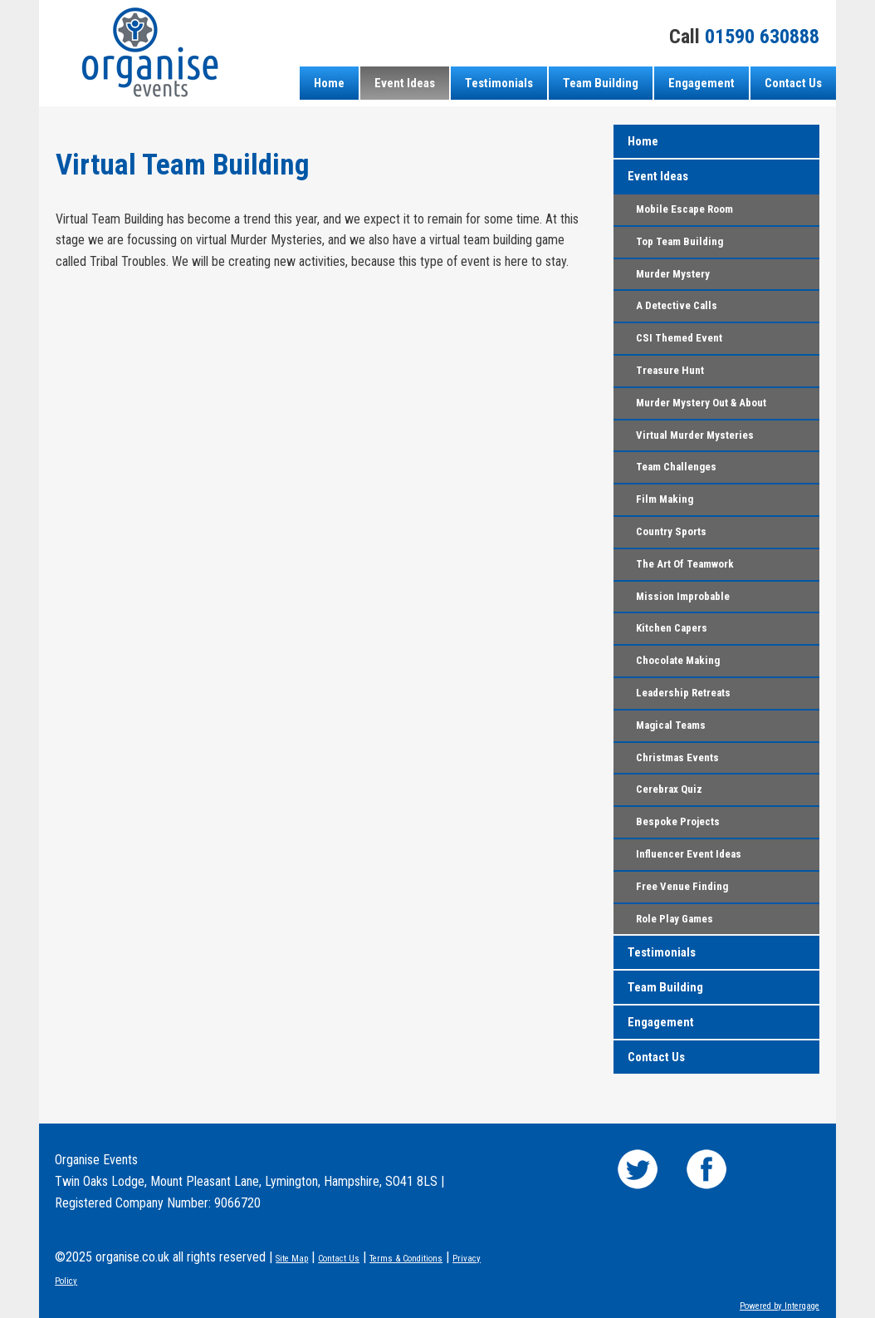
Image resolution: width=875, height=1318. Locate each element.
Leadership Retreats (683, 692)
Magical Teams (671, 725)
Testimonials (499, 83)
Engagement (701, 83)
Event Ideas (404, 83)
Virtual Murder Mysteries (695, 435)
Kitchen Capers (671, 628)
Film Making (664, 499)
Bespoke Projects (678, 821)
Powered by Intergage (779, 1306)
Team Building (600, 83)
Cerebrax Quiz (669, 789)
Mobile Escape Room (684, 209)
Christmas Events (677, 757)
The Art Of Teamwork (685, 564)
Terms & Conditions (405, 1258)
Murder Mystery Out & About (701, 402)
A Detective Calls (676, 305)
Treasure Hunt (670, 370)
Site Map (292, 1258)
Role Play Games (674, 918)
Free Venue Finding (682, 886)
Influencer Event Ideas (688, 854)
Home (329, 83)
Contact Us (793, 83)
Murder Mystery (673, 274)
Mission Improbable (683, 596)
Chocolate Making (678, 660)
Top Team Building (679, 241)
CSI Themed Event (679, 338)
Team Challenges (676, 466)
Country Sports (671, 531)
